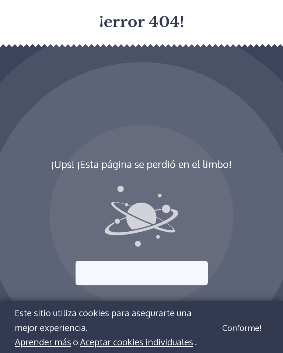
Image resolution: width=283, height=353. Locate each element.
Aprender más (43, 341)
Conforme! (242, 327)
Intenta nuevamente (141, 273)
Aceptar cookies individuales (136, 341)
